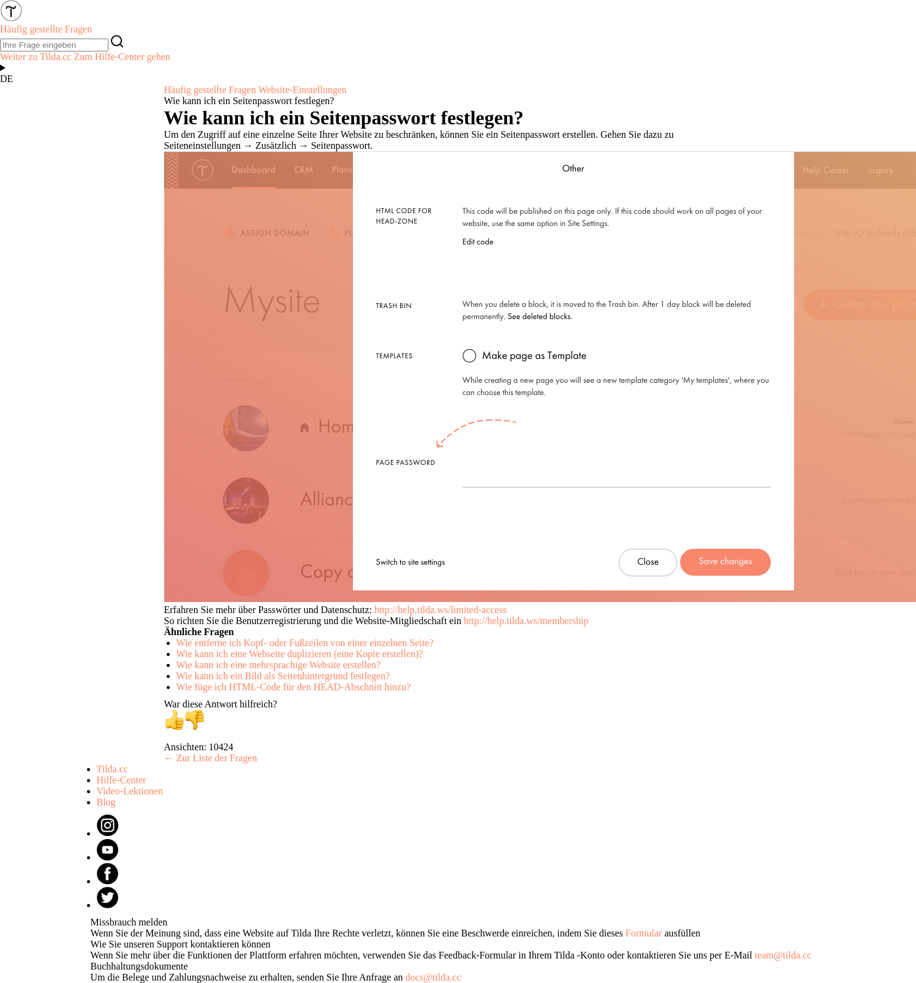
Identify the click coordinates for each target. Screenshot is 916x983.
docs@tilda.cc (433, 977)
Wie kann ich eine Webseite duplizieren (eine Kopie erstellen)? (299, 654)
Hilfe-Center (121, 780)
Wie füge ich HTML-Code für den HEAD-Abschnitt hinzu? (293, 687)
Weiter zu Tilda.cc (35, 56)
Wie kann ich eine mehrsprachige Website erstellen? (278, 665)
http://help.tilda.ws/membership (526, 621)
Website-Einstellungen (302, 90)
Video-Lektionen (130, 791)
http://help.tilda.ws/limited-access (440, 609)
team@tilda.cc (783, 955)
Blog (106, 802)
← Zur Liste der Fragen (210, 758)
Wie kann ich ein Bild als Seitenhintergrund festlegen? (283, 676)
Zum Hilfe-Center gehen (122, 56)
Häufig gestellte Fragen (210, 90)
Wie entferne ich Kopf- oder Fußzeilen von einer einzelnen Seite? (305, 643)
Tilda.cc (112, 769)
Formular (644, 933)
